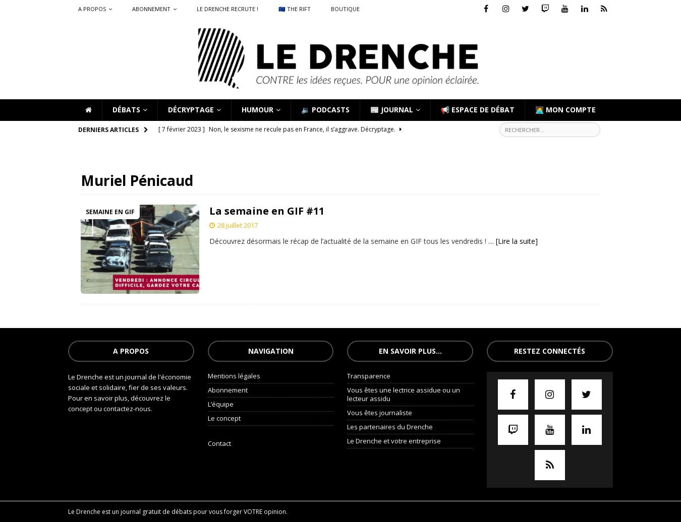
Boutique (345, 9)
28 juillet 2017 (237, 225)
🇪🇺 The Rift (294, 9)
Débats (126, 109)
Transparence (368, 375)
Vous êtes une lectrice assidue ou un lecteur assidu (403, 394)
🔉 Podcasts (325, 109)
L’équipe (221, 404)
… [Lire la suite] (513, 241)
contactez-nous (127, 408)
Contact (219, 443)
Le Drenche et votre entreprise (394, 440)
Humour (257, 109)
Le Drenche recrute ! (227, 9)
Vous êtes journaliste (379, 412)
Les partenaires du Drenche (390, 426)
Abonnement (151, 9)
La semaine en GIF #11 (266, 211)
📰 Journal (391, 109)
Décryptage (191, 109)
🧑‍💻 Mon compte (565, 109)
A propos (92, 9)
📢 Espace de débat (478, 109)
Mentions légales (234, 375)
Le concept (224, 418)
